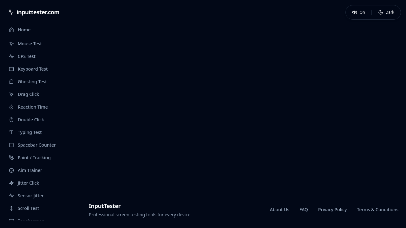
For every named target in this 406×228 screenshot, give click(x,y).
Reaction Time (28, 107)
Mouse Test (25, 44)
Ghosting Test (28, 82)
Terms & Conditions (377, 209)
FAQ (303, 209)
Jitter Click (24, 183)
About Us (279, 209)
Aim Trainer (25, 170)
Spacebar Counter (32, 145)
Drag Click (24, 94)
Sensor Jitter (26, 196)
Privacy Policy (332, 209)
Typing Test (25, 132)
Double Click (26, 120)
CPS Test (22, 56)
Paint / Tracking (30, 158)
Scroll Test (24, 208)
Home (19, 30)
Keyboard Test (28, 69)
